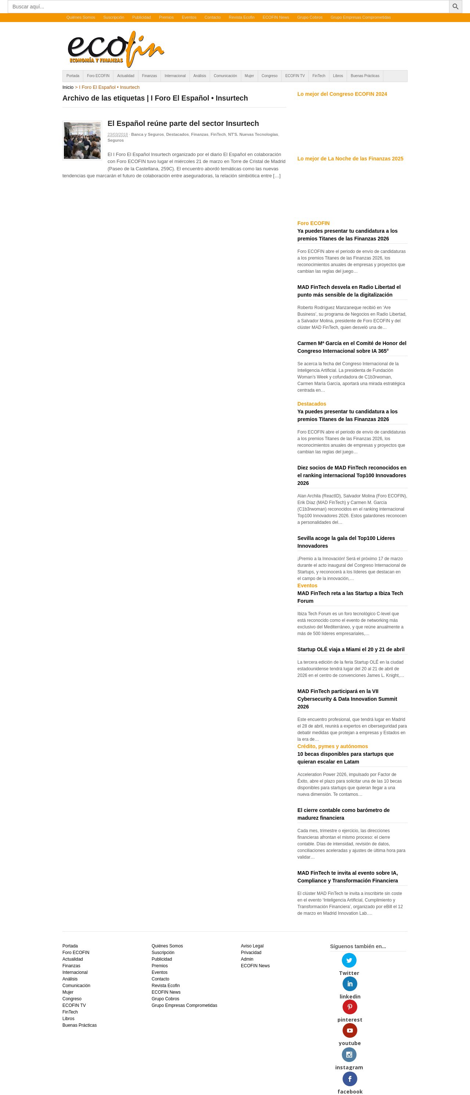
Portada (72, 76)
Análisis (200, 76)
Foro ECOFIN (98, 76)
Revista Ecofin (241, 17)
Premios (166, 17)
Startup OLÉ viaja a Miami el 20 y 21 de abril (351, 649)
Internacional (174, 76)
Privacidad (251, 952)
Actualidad (125, 76)
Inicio (67, 87)
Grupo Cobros (309, 17)
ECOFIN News (276, 17)
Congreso (270, 76)
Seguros (116, 140)
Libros (338, 76)
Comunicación (225, 76)
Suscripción (113, 17)
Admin (247, 959)
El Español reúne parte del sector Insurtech (183, 123)
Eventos (189, 17)
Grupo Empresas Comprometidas (361, 17)
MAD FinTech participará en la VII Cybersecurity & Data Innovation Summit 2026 (347, 699)
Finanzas (149, 76)
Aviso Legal (252, 946)
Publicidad (141, 17)
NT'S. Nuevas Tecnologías (253, 134)
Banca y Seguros (147, 134)
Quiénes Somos (80, 17)
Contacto (213, 17)
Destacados (177, 134)
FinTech (318, 76)
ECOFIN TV (295, 76)
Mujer (249, 76)
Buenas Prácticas (365, 76)
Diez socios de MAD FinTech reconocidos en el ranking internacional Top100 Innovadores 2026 (351, 475)
